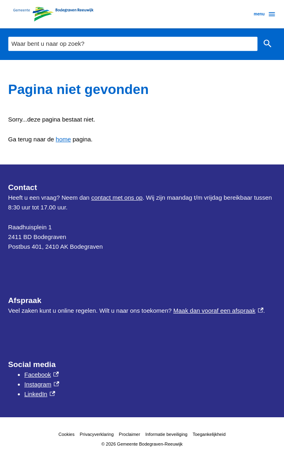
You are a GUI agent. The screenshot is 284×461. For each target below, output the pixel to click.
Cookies (66, 434)
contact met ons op (117, 197)
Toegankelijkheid (208, 434)
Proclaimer (129, 434)
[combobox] (132, 44)
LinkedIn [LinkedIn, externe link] (39, 394)
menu (265, 14)
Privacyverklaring (97, 434)
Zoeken (267, 44)
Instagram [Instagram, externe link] (41, 384)
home (63, 139)
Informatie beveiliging (166, 434)
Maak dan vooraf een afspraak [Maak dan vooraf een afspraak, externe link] (218, 310)
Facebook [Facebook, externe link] (41, 374)
